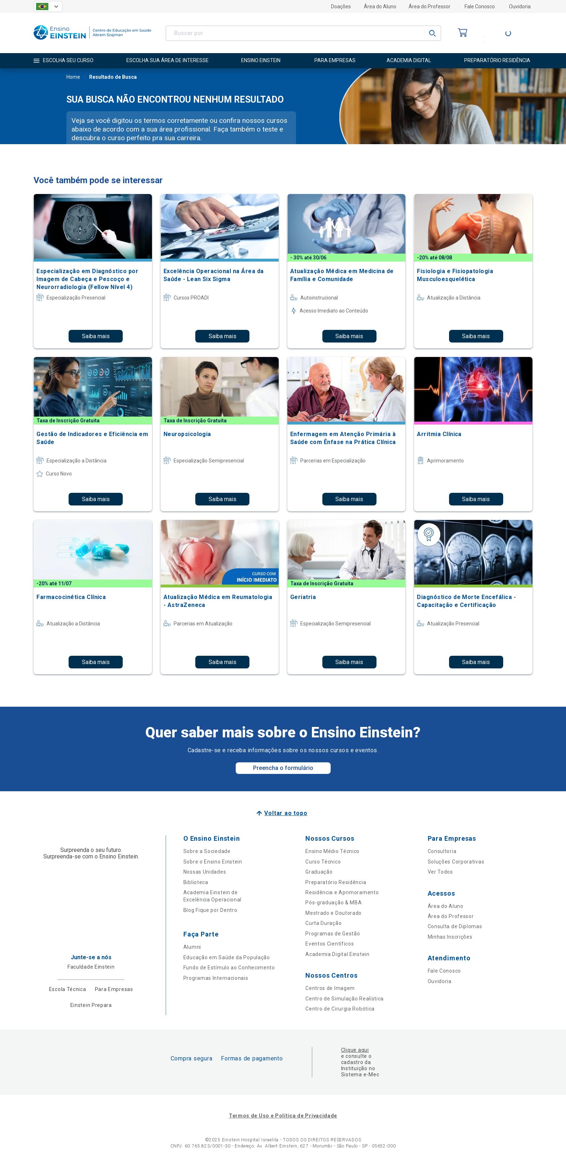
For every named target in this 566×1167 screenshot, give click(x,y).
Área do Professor (429, 6)
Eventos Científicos (329, 944)
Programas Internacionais (215, 978)
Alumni (192, 947)
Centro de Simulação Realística (344, 999)
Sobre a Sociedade (207, 851)
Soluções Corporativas (456, 862)
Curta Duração (323, 923)
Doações (341, 6)
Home (73, 78)
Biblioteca (195, 882)
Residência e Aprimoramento (342, 892)
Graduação (318, 872)
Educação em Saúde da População (226, 957)
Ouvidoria (520, 6)
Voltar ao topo (285, 813)
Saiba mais (96, 336)
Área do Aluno (380, 6)
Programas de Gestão (332, 933)
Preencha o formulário (283, 768)
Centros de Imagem (330, 988)
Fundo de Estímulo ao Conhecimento (229, 967)
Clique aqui (355, 1050)
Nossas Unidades (204, 872)
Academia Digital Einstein (337, 954)
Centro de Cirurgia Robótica (340, 1009)
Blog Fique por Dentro (210, 910)
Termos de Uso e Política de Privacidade (283, 1116)
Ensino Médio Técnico (332, 851)
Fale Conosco (480, 6)
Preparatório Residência (335, 882)
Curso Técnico (323, 862)
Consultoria (442, 851)
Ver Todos (440, 872)
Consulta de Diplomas (455, 926)
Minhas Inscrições (450, 937)
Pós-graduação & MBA (333, 902)
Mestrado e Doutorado (333, 913)
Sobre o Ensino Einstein (212, 862)
